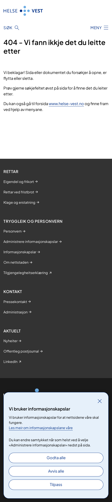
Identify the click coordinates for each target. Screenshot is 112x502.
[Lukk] (99, 401)
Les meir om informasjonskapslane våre (41, 427)
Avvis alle (56, 470)
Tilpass (56, 484)
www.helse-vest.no (66, 103)
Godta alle (56, 457)
